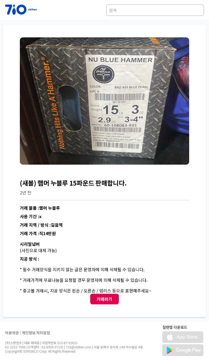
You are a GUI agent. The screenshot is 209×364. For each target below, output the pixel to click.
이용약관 (12, 332)
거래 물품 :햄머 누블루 (40, 208)
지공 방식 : (29, 259)
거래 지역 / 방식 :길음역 (41, 225)
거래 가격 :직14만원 (38, 233)
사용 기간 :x (31, 216)
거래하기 (104, 299)
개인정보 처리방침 (36, 332)
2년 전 (25, 192)
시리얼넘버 (30, 244)
